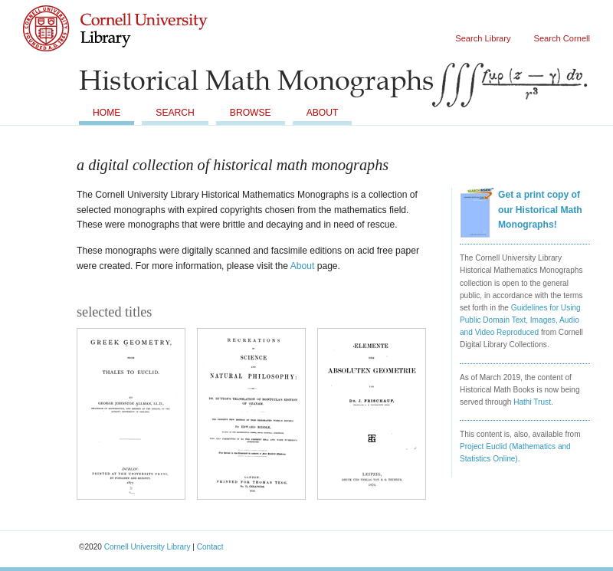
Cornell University (146, 14)
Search (175, 112)
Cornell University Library (146, 43)
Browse (250, 112)
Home (106, 112)
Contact (210, 547)
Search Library (482, 38)
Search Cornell (562, 38)
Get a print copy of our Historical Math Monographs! (540, 209)
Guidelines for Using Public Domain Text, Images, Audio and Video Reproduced (520, 320)
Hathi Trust (532, 402)
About (322, 112)
